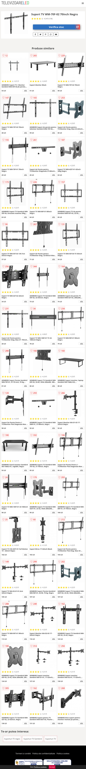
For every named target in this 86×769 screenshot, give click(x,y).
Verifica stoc (64, 26)
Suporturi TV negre (12, 739)
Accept (52, 767)
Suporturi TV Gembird (33, 739)
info (25, 91)
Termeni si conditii (23, 753)
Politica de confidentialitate (43, 753)
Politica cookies (63, 753)
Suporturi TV (50, 739)
